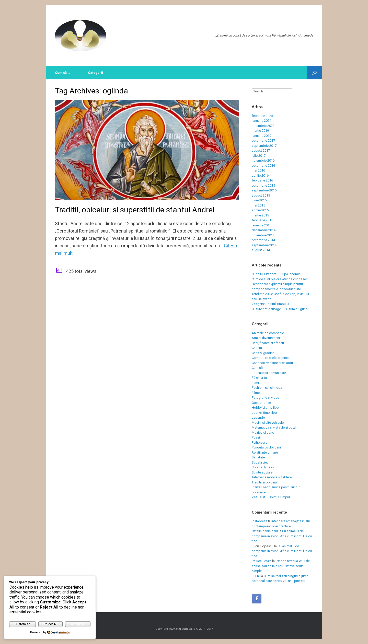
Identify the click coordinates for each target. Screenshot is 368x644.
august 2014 (261, 250)
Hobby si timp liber (266, 407)
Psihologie (259, 442)
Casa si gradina (263, 353)
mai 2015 (258, 205)
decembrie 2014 (263, 230)
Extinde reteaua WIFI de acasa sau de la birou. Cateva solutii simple (281, 566)
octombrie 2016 (263, 165)
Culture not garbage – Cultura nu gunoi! (280, 309)
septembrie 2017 (264, 146)
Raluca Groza (261, 561)
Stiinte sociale (262, 472)
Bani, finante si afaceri (268, 343)
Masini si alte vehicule (268, 422)
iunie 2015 (259, 200)
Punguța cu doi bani (266, 447)
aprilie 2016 (260, 175)
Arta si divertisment (266, 338)
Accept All (78, 624)
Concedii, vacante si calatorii (273, 363)
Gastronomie (261, 403)
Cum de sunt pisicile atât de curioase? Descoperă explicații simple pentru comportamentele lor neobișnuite (280, 284)
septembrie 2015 (264, 190)
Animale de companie (268, 333)
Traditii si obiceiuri (265, 482)
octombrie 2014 (263, 240)
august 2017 (261, 150)
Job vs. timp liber (264, 413)
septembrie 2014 (264, 245)
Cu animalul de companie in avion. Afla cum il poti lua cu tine (282, 536)
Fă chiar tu (259, 378)
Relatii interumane (265, 452)
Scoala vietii (260, 462)
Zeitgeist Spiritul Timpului (270, 304)
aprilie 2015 (260, 210)
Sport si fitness (263, 467)
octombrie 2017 (263, 140)
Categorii (95, 73)
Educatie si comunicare (269, 373)
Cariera (257, 348)
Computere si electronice (270, 358)
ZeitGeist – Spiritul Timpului (272, 497)
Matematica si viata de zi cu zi (274, 427)
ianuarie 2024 (261, 121)
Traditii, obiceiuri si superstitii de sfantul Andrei (134, 209)
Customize (22, 624)
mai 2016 (258, 170)
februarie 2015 (262, 220)
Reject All (50, 624)
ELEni (256, 576)
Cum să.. (258, 368)
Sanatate (258, 457)
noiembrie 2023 (263, 126)
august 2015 (261, 195)
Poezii (256, 437)
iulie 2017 (259, 155)
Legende (258, 417)
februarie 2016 (262, 180)
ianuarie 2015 (261, 225)
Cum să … (62, 73)
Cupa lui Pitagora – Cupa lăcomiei (276, 274)
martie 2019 (260, 130)
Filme (256, 393)
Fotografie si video (265, 397)
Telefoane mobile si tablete (272, 477)
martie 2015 (260, 215)
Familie (257, 383)
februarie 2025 (262, 116)
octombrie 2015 (263, 185)
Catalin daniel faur (265, 531)
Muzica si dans (263, 432)
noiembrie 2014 (263, 235)
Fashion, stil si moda (267, 388)
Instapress (259, 521)
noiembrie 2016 (263, 160)
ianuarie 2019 (261, 136)
